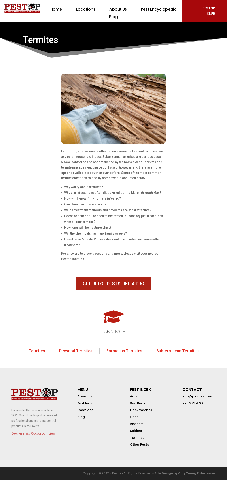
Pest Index (85, 403)
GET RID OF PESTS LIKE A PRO (113, 283)
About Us (118, 9)
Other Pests (139, 444)
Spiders (136, 431)
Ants (133, 396)
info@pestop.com (197, 396)
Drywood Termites (75, 350)
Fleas (134, 417)
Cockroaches (141, 410)
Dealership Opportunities (33, 433)
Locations (85, 9)
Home (56, 9)
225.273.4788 (193, 403)
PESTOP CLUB (208, 11)
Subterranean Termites (177, 350)
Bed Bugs (137, 403)
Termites (37, 350)
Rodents (137, 424)
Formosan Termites (124, 350)
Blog (113, 16)
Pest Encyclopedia (159, 9)
